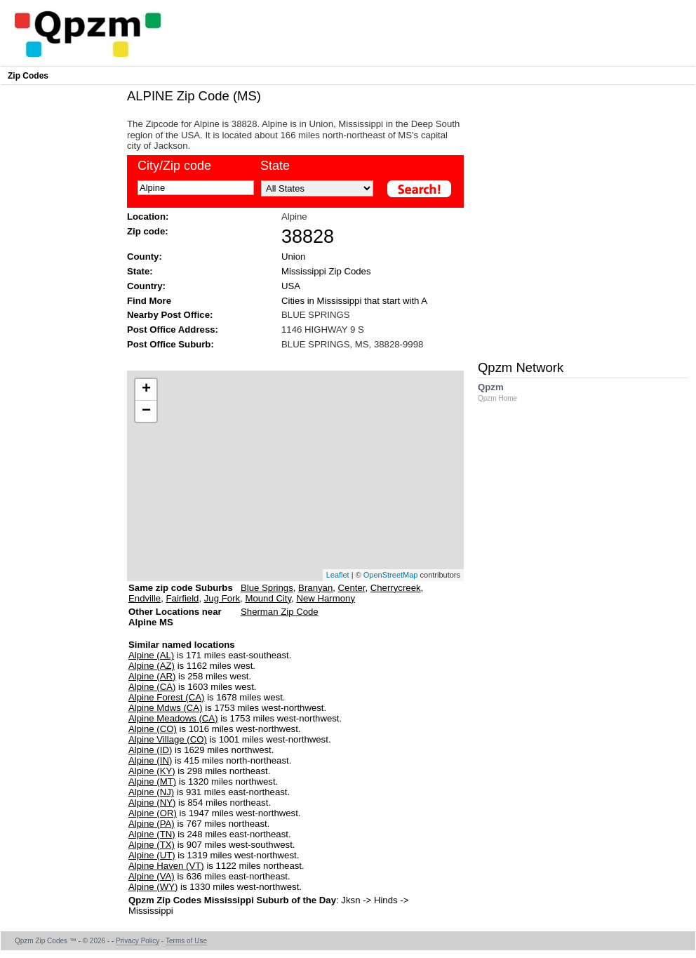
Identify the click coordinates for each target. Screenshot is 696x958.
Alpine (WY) (153, 887)
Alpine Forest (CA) (166, 697)
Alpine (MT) (152, 781)
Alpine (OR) (152, 813)
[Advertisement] (131, 219)
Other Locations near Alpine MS (175, 622)
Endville (144, 598)
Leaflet (337, 575)
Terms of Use (186, 941)
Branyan (315, 588)
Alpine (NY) (151, 802)
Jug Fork (222, 598)
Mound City (268, 598)
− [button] (146, 411)
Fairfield (182, 598)
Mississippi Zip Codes (326, 271)
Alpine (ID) (150, 750)
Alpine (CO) (152, 729)
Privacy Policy (137, 941)
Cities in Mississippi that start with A (354, 300)
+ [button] (146, 389)
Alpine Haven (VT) (166, 865)
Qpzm (504, 392)
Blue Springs (267, 588)
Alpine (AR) (151, 676)
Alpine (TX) (151, 844)
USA (290, 286)
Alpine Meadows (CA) (173, 718)
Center (352, 588)
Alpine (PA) (151, 823)
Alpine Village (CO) (167, 739)
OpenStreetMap (390, 575)
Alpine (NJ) (151, 792)
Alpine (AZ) (151, 665)
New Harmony (325, 598)
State (275, 166)
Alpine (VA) (151, 876)
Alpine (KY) (151, 771)
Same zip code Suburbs (180, 588)
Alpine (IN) (150, 760)
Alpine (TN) (151, 834)
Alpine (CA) (151, 686)
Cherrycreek (395, 588)
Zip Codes (28, 76)
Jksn (350, 900)
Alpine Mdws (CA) (165, 708)
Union (293, 256)
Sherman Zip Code (280, 611)
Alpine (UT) (151, 855)
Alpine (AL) (151, 655)
